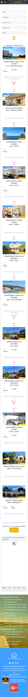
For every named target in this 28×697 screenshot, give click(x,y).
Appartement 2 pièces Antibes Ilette (14, 196)
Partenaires (16, 659)
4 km (13, 587)
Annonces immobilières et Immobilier (14, 666)
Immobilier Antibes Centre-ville (13, 632)
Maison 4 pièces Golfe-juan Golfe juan (14, 476)
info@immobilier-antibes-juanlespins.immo (14, 676)
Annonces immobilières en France (14, 668)
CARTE (8, 47)
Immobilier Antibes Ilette (11, 644)
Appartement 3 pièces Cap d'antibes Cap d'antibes (14, 311)
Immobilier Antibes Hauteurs (12, 641)
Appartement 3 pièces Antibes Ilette (14, 442)
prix (14, 530)
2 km (4, 587)
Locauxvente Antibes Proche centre (14, 118)
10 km (23, 587)
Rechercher (14, 38)
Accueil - (10, 659)
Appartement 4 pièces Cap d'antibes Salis (14, 272)
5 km (18, 587)
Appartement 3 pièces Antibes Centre (14, 232)
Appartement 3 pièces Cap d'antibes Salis (14, 397)
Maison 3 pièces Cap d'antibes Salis (14, 357)
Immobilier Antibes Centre (12, 634)
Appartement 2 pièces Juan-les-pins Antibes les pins (14, 78)
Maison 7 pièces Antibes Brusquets (14, 513)
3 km (9, 587)
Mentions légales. (14, 692)
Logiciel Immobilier (14, 674)
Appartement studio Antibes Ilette (14, 157)
